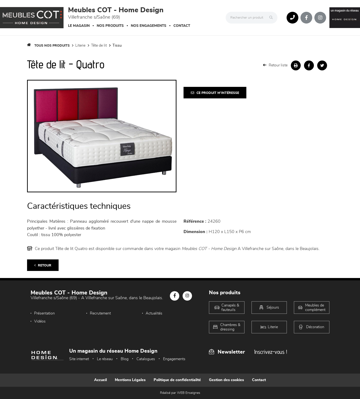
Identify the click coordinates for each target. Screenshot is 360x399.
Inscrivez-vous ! (270, 351)
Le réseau (105, 359)
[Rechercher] (272, 18)
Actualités (154, 313)
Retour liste (275, 65)
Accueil (100, 380)
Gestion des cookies (226, 380)
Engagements (174, 359)
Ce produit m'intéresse (215, 93)
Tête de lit (99, 45)
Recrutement (100, 313)
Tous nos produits (52, 45)
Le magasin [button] (79, 26)
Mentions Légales (130, 380)
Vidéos (40, 321)
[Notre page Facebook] (306, 18)
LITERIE (80, 45)
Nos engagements (148, 26)
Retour (42, 265)
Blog (124, 359)
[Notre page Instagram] (320, 18)
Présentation (44, 313)
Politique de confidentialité (177, 380)
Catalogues (145, 359)
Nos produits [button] (110, 26)
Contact (181, 26)
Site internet (79, 359)
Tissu (117, 45)
